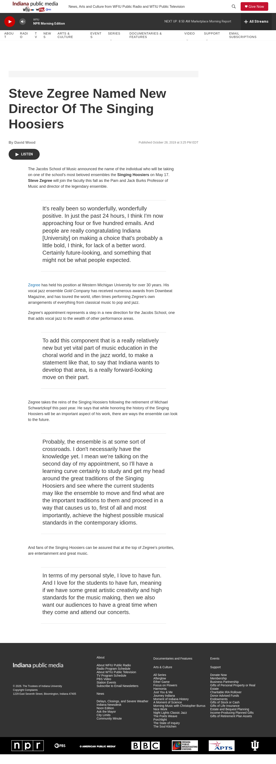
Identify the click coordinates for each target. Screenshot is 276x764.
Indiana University (51, 695)
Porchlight (160, 729)
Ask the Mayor (106, 721)
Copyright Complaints (25, 699)
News (47, 44)
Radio (24, 44)
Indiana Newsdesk (109, 714)
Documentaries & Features (145, 44)
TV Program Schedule (111, 685)
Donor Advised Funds (224, 705)
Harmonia (159, 698)
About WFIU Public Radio (114, 675)
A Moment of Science (167, 712)
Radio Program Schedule (113, 678)
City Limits (104, 724)
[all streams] (256, 31)
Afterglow (159, 688)
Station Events (106, 692)
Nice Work (160, 719)
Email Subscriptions (243, 44)
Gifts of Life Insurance (225, 715)
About (9, 44)
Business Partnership (224, 691)
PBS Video (104, 688)
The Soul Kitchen (164, 736)
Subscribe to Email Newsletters (117, 695)
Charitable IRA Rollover (226, 702)
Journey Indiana (164, 705)
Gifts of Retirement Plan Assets (231, 726)
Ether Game (161, 691)
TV (36, 44)
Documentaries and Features (172, 668)
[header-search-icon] (235, 11)
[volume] (22, 31)
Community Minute (109, 728)
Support (212, 43)
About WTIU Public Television (116, 682)
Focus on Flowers (165, 695)
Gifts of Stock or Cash (225, 712)
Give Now (258, 11)
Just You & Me (163, 702)
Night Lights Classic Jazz (170, 722)
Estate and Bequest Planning (229, 719)
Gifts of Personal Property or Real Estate (232, 696)
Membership (218, 688)
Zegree (34, 295)
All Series (159, 684)
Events (96, 44)
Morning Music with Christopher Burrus (179, 715)
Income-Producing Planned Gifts (232, 722)
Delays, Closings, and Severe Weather (122, 711)
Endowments (219, 708)
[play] (9, 31)
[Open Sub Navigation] (111, 50)
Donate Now (218, 684)
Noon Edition (105, 718)
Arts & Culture (65, 44)
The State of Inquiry (166, 732)
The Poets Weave (165, 726)
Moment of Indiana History (170, 708)
